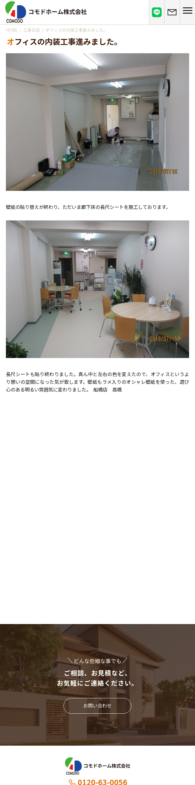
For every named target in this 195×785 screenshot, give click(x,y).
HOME (12, 30)
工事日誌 (31, 30)
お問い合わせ (97, 705)
